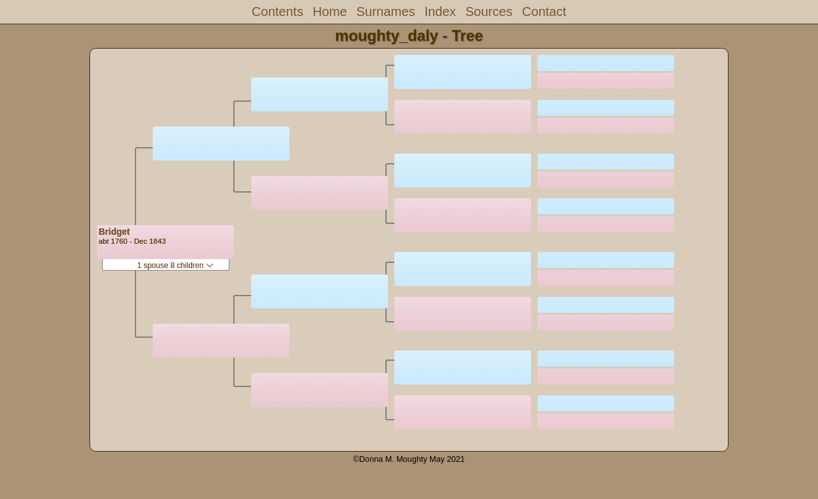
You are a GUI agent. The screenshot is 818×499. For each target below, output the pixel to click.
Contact (544, 11)
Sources (489, 11)
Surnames (386, 11)
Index (440, 11)
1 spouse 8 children (175, 265)
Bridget (114, 231)
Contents (278, 11)
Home (330, 11)
